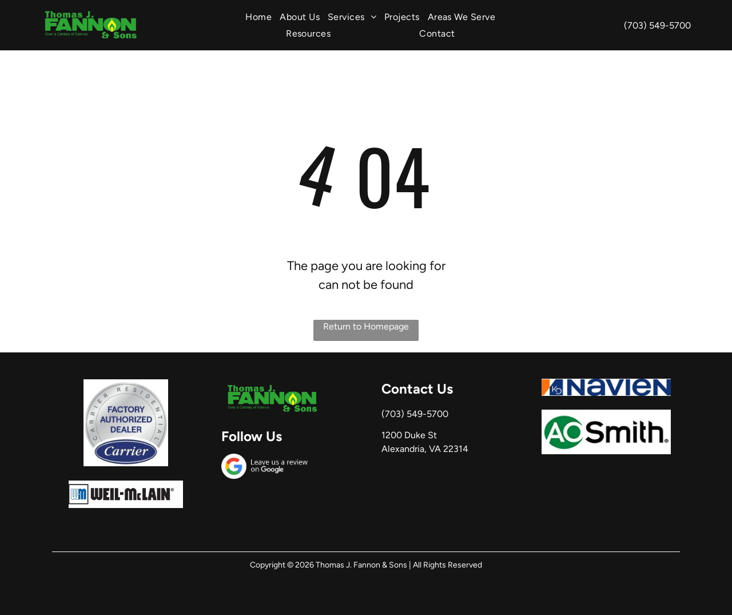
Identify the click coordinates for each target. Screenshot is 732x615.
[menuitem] (258, 17)
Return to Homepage (366, 326)
